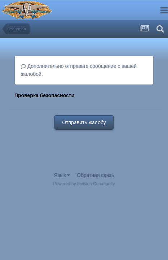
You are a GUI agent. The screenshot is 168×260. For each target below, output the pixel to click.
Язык (62, 175)
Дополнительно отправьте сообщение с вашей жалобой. (79, 70)
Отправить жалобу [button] (84, 122)
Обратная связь (95, 175)
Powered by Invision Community (84, 183)
